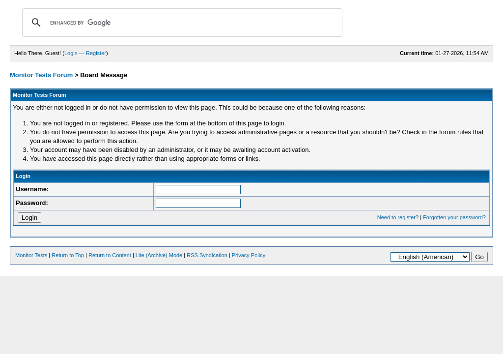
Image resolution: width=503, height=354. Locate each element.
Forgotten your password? (454, 217)
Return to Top (68, 255)
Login (71, 53)
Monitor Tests (31, 255)
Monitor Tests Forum (41, 75)
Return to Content (109, 255)
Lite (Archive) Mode (159, 255)
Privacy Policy (248, 255)
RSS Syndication (207, 255)
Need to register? (398, 217)
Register (96, 53)
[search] (180, 23)
